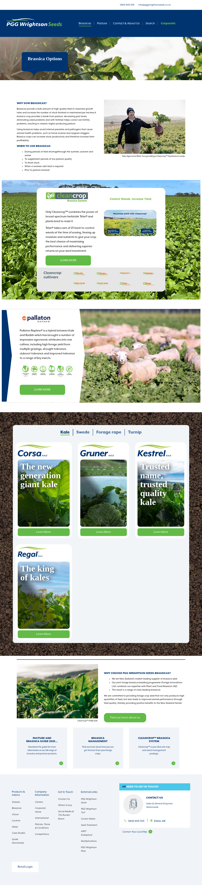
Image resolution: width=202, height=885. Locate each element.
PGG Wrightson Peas (88, 849)
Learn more (68, 260)
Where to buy (65, 805)
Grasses (16, 802)
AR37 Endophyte (86, 833)
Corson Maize (88, 818)
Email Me (160, 821)
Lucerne (16, 820)
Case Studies (18, 833)
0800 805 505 (127, 5)
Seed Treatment (89, 825)
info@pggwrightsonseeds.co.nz (154, 5)
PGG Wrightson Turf (88, 811)
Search (150, 23)
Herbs (15, 827)
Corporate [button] (168, 23)
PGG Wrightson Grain (88, 801)
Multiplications (88, 841)
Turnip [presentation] (135, 432)
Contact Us (64, 799)
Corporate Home (40, 810)
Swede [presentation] (83, 432)
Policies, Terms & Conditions (42, 826)
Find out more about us (125, 717)
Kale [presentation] (65, 432)
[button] (154, 787)
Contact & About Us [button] (126, 23)
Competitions (42, 834)
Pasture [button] (102, 23)
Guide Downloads (18, 841)
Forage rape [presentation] (108, 432)
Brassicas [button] (85, 23)
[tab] (65, 432)
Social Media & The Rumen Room (66, 815)
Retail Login (25, 866)
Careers (39, 802)
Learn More (43, 532)
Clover (15, 814)
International (42, 818)
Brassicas (16, 808)
